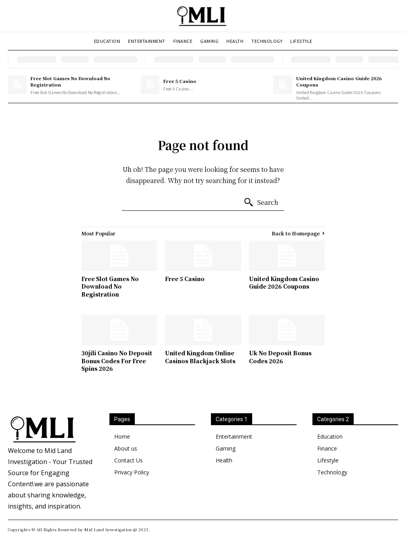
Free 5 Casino (179, 81)
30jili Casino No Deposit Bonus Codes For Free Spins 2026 (116, 360)
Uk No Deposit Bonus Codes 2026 (280, 357)
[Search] (260, 202)
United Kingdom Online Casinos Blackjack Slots (200, 357)
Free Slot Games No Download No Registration (70, 81)
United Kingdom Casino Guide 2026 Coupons (339, 81)
